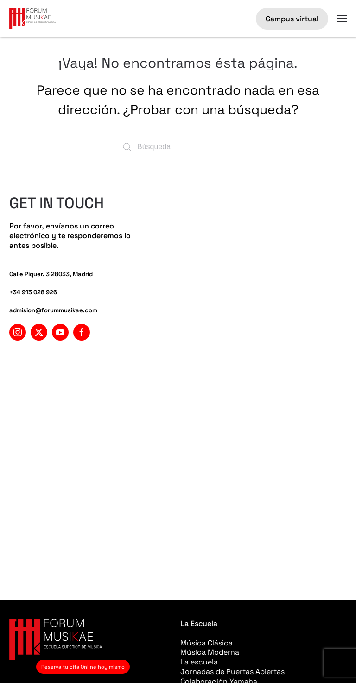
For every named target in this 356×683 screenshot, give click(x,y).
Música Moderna (209, 652)
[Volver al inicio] (32, 18)
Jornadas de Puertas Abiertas (232, 672)
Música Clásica (206, 643)
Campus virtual (292, 19)
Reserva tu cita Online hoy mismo (83, 667)
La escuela (199, 662)
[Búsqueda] (178, 147)
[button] (342, 18)
